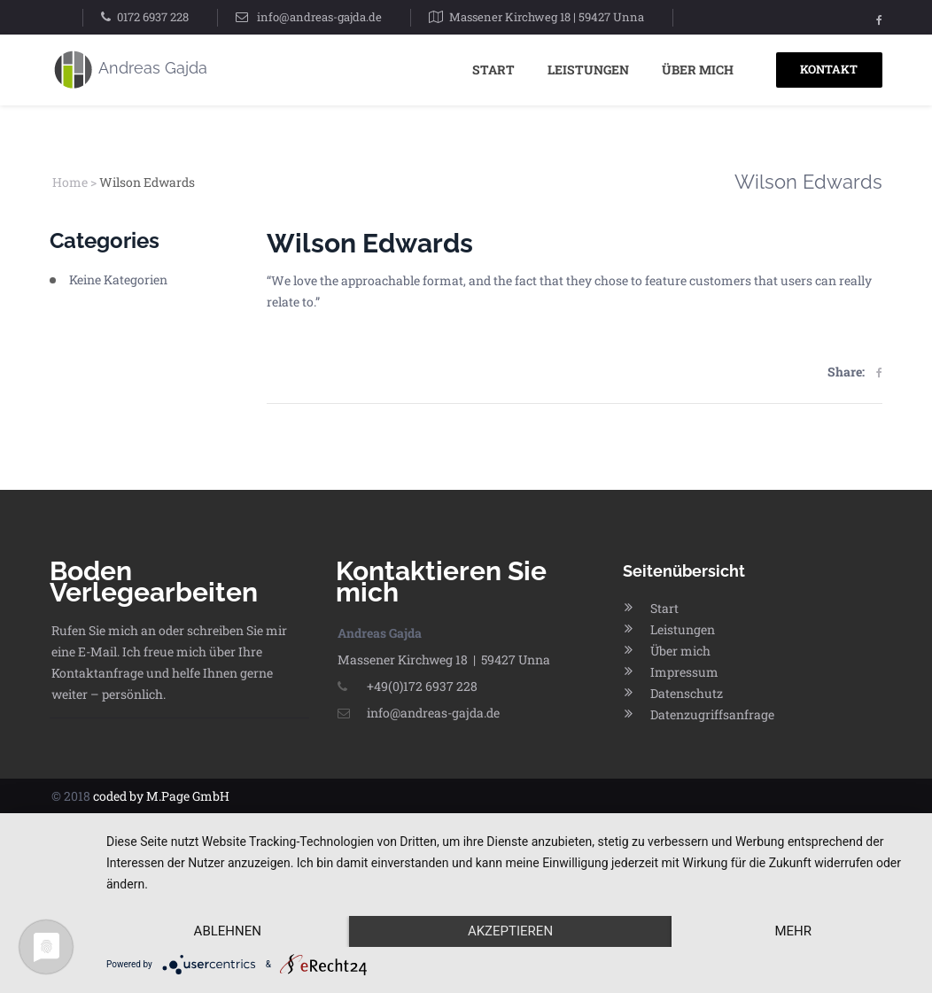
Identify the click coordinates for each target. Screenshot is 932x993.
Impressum (684, 671)
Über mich (698, 69)
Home (70, 182)
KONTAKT (829, 69)
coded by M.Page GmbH (161, 795)
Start (493, 69)
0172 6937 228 (153, 17)
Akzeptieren (510, 931)
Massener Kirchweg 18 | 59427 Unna (546, 17)
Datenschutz (686, 693)
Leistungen (588, 69)
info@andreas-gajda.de (319, 17)
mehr (793, 931)
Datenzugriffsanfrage (712, 714)
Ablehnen (227, 931)
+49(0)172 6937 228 (408, 686)
